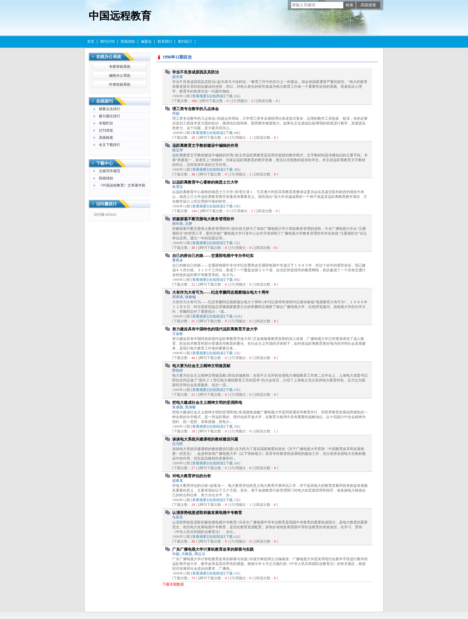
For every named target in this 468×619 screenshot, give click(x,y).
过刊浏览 (106, 130)
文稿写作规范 (109, 171)
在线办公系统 (108, 57)
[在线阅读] (216, 96)
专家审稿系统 (119, 66)
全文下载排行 (109, 145)
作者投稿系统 (119, 84)
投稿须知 (128, 41)
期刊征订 (185, 41)
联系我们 (165, 41)
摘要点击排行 (109, 109)
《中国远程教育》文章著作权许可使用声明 (122, 186)
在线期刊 (104, 101)
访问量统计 (106, 204)
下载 (229, 96)
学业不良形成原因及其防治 (195, 72)
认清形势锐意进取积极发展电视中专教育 (207, 512)
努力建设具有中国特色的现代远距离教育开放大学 (215, 329)
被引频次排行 (109, 116)
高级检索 (106, 137)
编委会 (146, 41)
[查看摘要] (199, 96)
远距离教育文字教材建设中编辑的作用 (205, 145)
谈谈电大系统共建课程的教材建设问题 (205, 439)
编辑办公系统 (119, 75)
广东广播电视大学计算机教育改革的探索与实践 (213, 549)
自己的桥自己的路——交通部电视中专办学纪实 (213, 255)
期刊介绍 (107, 41)
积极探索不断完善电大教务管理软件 (203, 219)
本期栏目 (106, 123)
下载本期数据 (173, 584)
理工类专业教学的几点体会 (195, 109)
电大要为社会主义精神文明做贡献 (201, 366)
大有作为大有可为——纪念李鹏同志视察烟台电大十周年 (220, 292)
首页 (90, 41)
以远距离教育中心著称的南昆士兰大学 (205, 182)
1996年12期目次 (177, 57)
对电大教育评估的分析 (191, 476)
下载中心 (104, 163)
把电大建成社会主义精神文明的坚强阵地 (207, 402)
